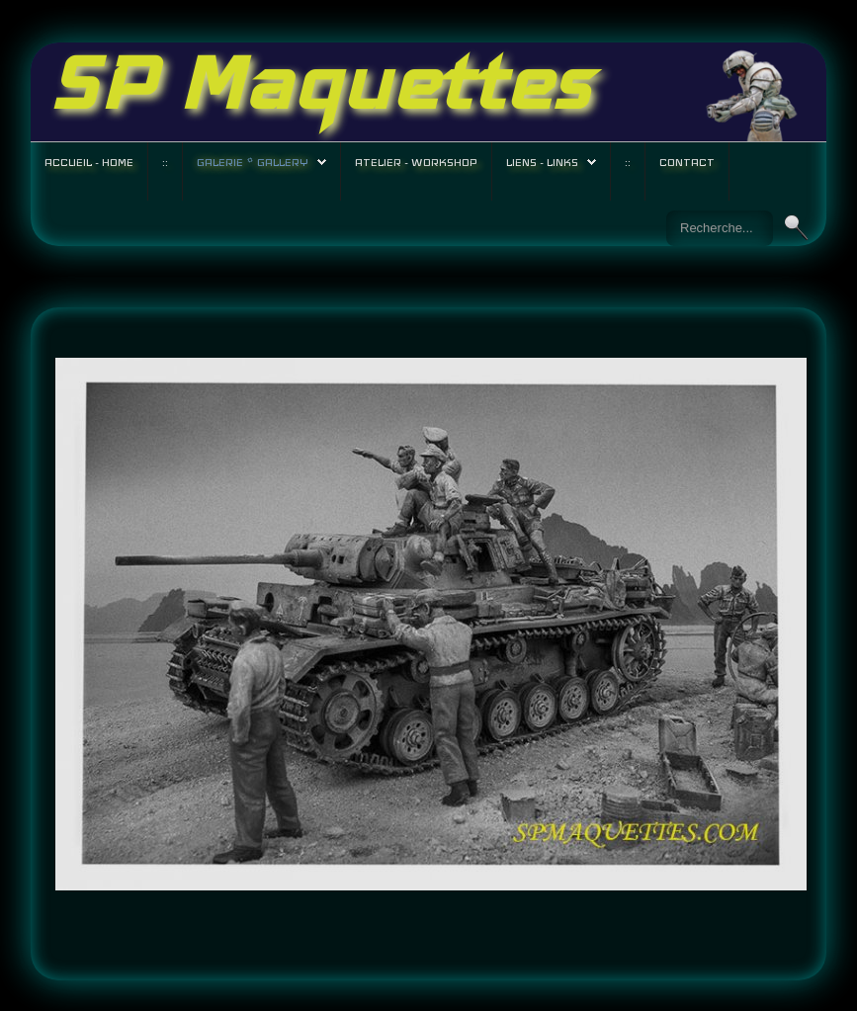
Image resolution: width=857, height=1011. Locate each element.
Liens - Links (542, 162)
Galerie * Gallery (252, 162)
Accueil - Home (88, 162)
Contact (687, 162)
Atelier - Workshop (416, 162)
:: (165, 162)
